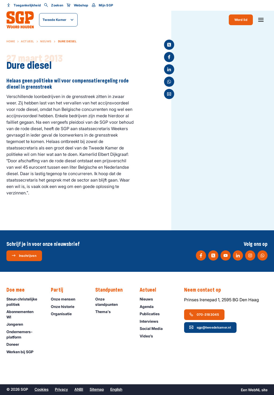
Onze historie (65, 306)
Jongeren (17, 324)
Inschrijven (24, 255)
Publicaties (152, 313)
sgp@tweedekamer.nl (210, 327)
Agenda (149, 306)
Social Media (154, 328)
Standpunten (111, 290)
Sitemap (97, 389)
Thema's (105, 311)
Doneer (15, 344)
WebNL (254, 390)
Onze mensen (65, 299)
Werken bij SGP (22, 351)
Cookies (41, 389)
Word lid (240, 20)
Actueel (27, 41)
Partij (59, 290)
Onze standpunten (113, 301)
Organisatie (64, 313)
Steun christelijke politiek (24, 301)
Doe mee (18, 290)
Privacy (61, 389)
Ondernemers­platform (24, 334)
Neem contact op (205, 290)
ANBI (78, 389)
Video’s (149, 335)
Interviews (151, 321)
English (116, 389)
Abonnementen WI (24, 314)
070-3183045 (204, 314)
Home (10, 41)
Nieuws (46, 41)
